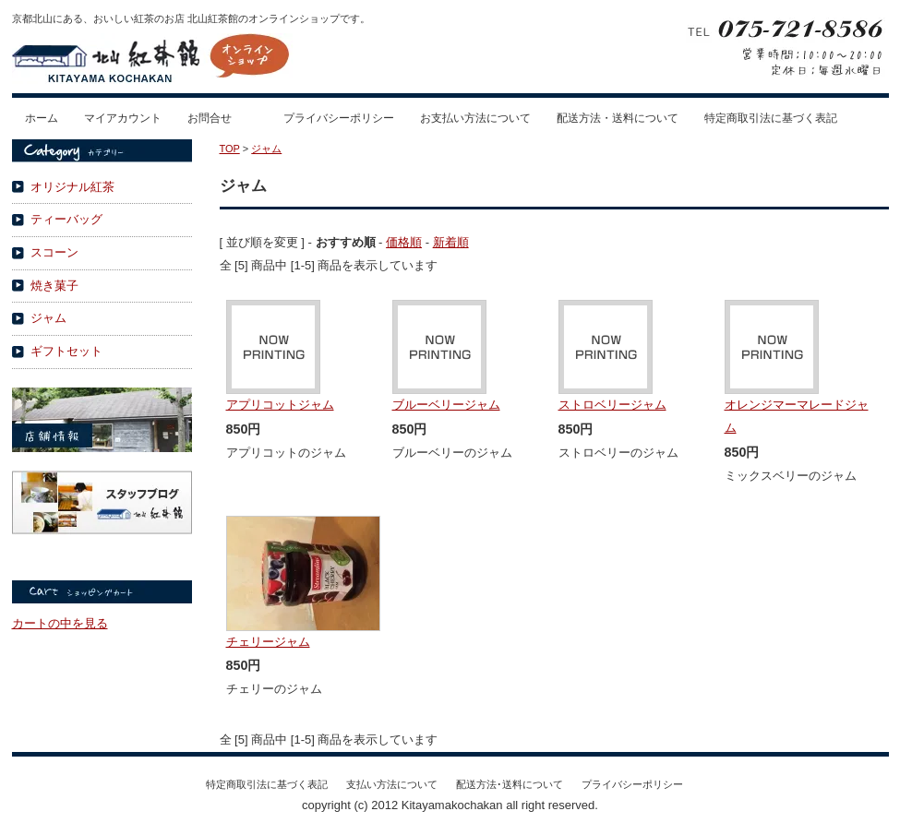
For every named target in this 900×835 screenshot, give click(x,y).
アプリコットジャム (280, 405)
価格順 (404, 242)
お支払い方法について (475, 118)
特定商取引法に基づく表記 (770, 118)
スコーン (54, 252)
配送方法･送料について (509, 784)
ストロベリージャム (612, 405)
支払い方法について (392, 784)
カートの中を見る (60, 623)
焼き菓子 (54, 285)
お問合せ (209, 118)
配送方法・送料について (617, 118)
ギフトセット (66, 351)
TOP (230, 148)
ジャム (48, 318)
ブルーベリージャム (446, 405)
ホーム (41, 118)
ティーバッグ (66, 219)
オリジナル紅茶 (72, 187)
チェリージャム (268, 642)
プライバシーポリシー (338, 118)
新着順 (451, 242)
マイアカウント (123, 118)
